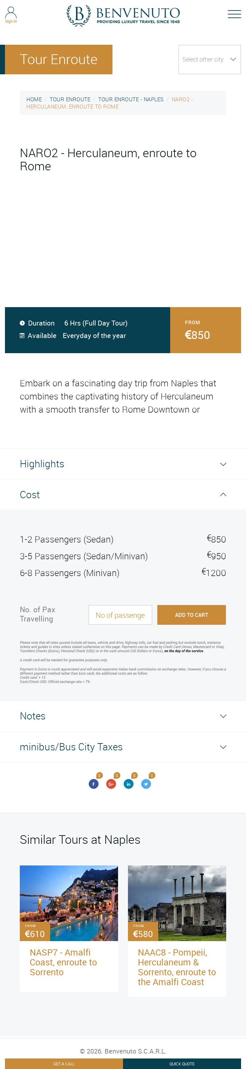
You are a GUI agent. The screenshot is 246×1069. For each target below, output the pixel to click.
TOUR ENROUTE (70, 99)
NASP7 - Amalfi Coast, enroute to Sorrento (63, 962)
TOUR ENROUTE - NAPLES (131, 99)
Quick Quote (182, 1063)
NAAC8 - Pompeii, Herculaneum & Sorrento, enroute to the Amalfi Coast (177, 967)
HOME (34, 99)
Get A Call (64, 1063)
